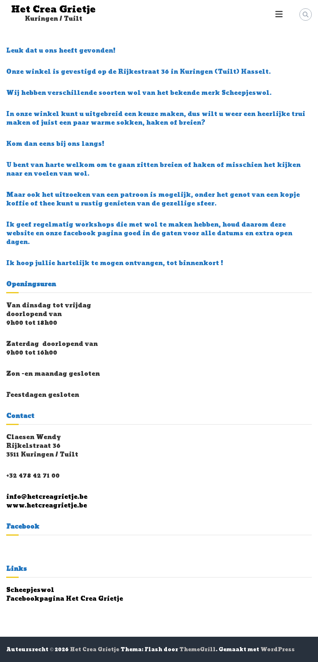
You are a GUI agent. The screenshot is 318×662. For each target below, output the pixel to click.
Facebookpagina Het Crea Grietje (64, 599)
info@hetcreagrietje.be (46, 497)
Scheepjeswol (30, 590)
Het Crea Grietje (53, 9)
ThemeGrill (197, 649)
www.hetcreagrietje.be (46, 505)
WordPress (277, 649)
